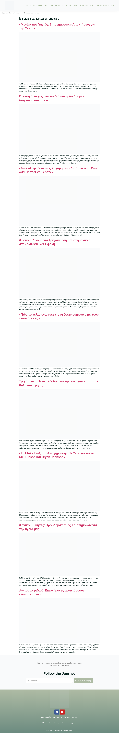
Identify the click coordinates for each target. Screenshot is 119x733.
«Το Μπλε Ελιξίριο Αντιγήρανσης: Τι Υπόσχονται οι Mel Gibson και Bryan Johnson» (56, 455)
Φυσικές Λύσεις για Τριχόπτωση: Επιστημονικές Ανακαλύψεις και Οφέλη (54, 242)
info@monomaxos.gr (70, 717)
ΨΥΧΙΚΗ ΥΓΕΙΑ (71, 5)
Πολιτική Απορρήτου (31, 13)
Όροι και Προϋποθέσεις (10, 13)
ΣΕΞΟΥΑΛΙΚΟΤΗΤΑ (86, 5)
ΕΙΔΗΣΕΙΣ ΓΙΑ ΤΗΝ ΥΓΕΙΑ (105, 5)
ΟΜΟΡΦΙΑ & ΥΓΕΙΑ (57, 5)
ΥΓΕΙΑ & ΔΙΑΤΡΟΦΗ (40, 5)
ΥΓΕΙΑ (28, 5)
